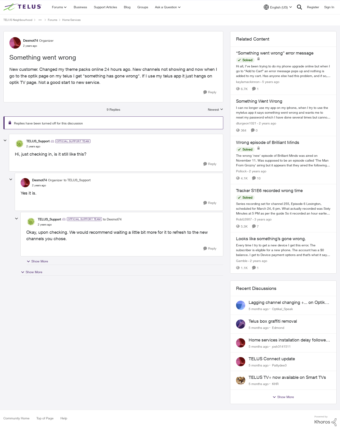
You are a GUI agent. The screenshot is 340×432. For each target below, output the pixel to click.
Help (63, 418)
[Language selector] (278, 7)
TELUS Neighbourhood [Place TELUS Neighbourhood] (17, 20)
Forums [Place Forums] (52, 20)
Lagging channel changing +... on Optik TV (287, 302)
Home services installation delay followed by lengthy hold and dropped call (288, 340)
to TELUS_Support (77, 180)
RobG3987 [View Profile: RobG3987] (244, 219)
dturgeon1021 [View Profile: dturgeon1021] (246, 123)
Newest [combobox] (215, 109)
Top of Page (45, 418)
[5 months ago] (259, 308)
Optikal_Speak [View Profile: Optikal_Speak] (282, 309)
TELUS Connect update (272, 358)
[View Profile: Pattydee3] (240, 361)
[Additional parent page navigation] (40, 20)
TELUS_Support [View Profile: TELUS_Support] (37, 141)
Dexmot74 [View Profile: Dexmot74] (30, 40)
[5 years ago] (270, 81)
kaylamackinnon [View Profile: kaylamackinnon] (248, 82)
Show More (37, 261)
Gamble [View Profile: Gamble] (242, 260)
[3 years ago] (262, 219)
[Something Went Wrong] (283, 112)
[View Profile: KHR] (240, 380)
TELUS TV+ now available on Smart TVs (287, 377)
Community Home (16, 418)
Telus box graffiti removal (273, 321)
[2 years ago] (266, 123)
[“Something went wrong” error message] (283, 71)
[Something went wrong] (33, 146)
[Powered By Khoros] (326, 421)
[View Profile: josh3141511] (240, 342)
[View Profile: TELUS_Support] (19, 143)
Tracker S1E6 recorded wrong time (269, 190)
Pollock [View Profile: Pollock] (241, 171)
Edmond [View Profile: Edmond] (278, 328)
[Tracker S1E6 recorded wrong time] (283, 208)
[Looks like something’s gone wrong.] (283, 249)
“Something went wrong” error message (274, 52)
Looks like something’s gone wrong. (271, 238)
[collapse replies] (5, 140)
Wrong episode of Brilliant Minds (267, 142)
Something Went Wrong (259, 101)
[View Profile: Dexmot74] (15, 43)
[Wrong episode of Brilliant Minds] (283, 160)
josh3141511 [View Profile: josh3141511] (281, 346)
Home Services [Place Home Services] (71, 20)
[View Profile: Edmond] (240, 324)
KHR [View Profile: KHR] (275, 384)
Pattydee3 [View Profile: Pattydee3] (279, 365)
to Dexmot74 (112, 219)
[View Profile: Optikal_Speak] (240, 305)
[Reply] (209, 92)
